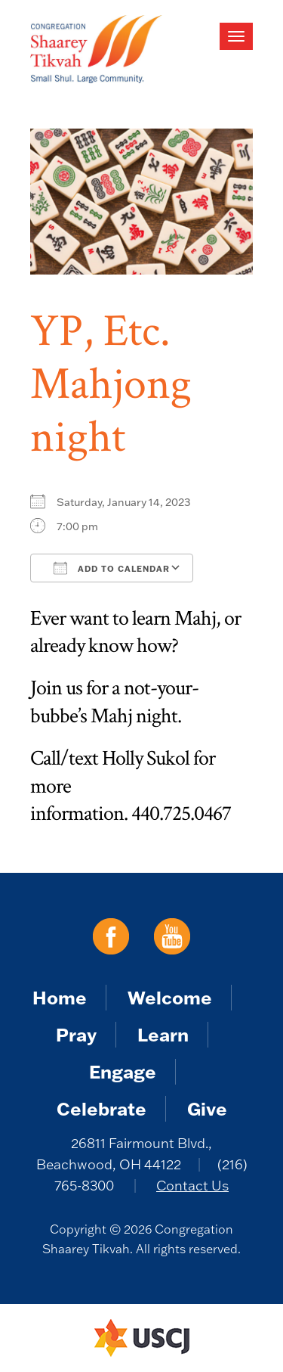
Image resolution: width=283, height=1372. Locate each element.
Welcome (170, 997)
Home (59, 997)
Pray (76, 1034)
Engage (122, 1071)
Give (207, 1108)
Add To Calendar (112, 568)
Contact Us (192, 1185)
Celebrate (101, 1108)
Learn (163, 1034)
